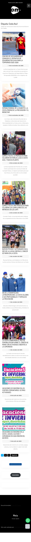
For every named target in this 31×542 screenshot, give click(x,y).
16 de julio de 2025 (16, 441)
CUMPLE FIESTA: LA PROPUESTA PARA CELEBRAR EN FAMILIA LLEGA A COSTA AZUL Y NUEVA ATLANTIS (15, 158)
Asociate (15, 475)
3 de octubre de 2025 (16, 302)
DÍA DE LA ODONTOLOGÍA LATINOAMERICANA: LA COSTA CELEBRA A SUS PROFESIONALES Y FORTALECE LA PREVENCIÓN (15, 296)
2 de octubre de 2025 (16, 349)
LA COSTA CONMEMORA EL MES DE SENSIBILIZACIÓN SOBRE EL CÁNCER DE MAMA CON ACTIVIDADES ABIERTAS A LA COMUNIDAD (15, 343)
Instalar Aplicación (15, 464)
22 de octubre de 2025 (16, 212)
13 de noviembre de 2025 (16, 65)
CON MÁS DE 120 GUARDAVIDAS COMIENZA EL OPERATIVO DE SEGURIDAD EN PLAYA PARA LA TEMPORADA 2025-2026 (12, 59)
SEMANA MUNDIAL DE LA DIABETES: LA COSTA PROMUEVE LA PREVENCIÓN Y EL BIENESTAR (15, 110)
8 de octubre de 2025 (16, 256)
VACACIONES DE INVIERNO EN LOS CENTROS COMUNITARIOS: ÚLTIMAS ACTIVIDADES (13, 390)
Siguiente (14, 455)
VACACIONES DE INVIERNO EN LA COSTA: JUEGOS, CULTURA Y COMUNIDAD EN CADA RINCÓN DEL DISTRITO (13, 435)
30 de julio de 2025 (16, 395)
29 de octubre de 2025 (16, 163)
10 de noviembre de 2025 (16, 115)
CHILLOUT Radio (16, 505)
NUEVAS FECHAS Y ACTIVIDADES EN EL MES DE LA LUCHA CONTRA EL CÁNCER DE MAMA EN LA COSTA (15, 251)
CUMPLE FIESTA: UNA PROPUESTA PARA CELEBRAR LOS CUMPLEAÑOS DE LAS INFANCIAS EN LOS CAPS (15, 207)
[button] (28, 520)
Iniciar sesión (15, 518)
